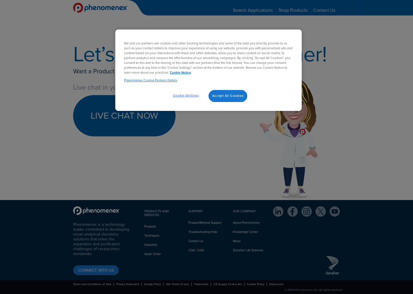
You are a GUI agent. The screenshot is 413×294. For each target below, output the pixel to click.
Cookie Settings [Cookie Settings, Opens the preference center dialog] (186, 95)
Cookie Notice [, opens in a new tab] (180, 73)
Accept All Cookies (227, 96)
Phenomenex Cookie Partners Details (150, 80)
